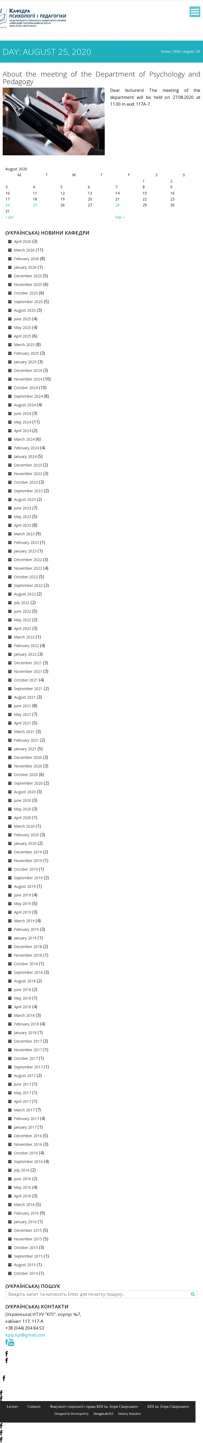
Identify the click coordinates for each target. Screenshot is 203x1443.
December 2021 (28, 662)
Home (165, 51)
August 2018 (25, 980)
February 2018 (26, 1023)
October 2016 (26, 1152)
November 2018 (28, 955)
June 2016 (22, 1178)
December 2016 (28, 1135)
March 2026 (24, 250)
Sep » (120, 217)
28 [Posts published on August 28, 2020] (117, 204)
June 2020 (22, 800)
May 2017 (22, 1092)
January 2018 (25, 1032)
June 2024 (22, 413)
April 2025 (22, 336)
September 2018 (28, 972)
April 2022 (22, 628)
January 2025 (25, 361)
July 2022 (22, 602)
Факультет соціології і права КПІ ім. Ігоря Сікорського (94, 1406)
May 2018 (22, 998)
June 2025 (22, 318)
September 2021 (28, 688)
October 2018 (26, 963)
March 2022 (24, 637)
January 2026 (25, 267)
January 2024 (25, 456)
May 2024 (22, 422)
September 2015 (28, 1256)
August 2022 (25, 594)
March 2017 (24, 1109)
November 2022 (28, 568)
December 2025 (28, 275)
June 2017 (22, 1084)
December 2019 (28, 852)
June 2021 (22, 705)
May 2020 (22, 809)
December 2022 (28, 559)
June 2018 (22, 989)
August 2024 (25, 404)
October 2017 (26, 1058)
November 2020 (28, 766)
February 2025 (26, 353)
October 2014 (26, 1273)
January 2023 (25, 551)
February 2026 (26, 258)
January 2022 (25, 654)
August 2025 (25, 310)
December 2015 (28, 1230)
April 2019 (22, 912)
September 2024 (28, 396)
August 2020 (25, 791)
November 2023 (28, 473)
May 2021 (22, 714)
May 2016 (22, 1187)
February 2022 (26, 645)
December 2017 (28, 1041)
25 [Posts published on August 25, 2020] (35, 204)
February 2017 (26, 1118)
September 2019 (28, 877)
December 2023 (28, 465)
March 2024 (24, 439)
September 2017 (28, 1066)
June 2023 (22, 508)
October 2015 (26, 1247)
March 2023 (24, 533)
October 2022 (26, 576)
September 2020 (28, 783)
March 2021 (24, 731)
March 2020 (24, 826)
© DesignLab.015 (101, 1413)
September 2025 (28, 301)
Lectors (12, 1406)
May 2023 (22, 516)
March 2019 (24, 920)
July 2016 (22, 1170)
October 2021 (26, 680)
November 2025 (28, 284)
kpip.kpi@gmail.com (25, 1335)
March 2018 (24, 1015)
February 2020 (26, 834)
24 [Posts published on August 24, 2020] (7, 204)
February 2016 (26, 1213)
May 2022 (22, 619)
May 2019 (22, 903)
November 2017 (28, 1049)
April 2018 (22, 1006)
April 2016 (22, 1195)
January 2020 (25, 843)
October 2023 (26, 482)
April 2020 (22, 817)
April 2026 (22, 241)
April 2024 (22, 430)
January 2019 (25, 938)
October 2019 (26, 869)
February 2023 (26, 542)
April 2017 (22, 1101)
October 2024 (26, 387)
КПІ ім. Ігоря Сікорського (168, 1406)
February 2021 (26, 740)
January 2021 (25, 748)
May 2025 (22, 327)
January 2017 (25, 1127)
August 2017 (25, 1075)
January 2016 (25, 1221)
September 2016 (28, 1161)
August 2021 (25, 697)
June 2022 (22, 611)
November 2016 (28, 1144)
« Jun (9, 217)
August (188, 51)
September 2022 (28, 585)
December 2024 (28, 370)
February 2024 (26, 447)
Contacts (34, 1406)
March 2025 (24, 344)
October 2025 (26, 293)
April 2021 (22, 723)
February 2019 (26, 929)
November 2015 (28, 1238)
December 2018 (28, 946)
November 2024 (28, 379)
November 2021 (28, 671)
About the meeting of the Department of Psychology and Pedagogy (101, 77)
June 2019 (22, 895)
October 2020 (26, 774)
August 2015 (25, 1264)
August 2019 (25, 886)
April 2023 (22, 525)
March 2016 (24, 1204)
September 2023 (28, 490)
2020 (176, 51)
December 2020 (28, 757)
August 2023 (25, 499)
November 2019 (28, 860)
